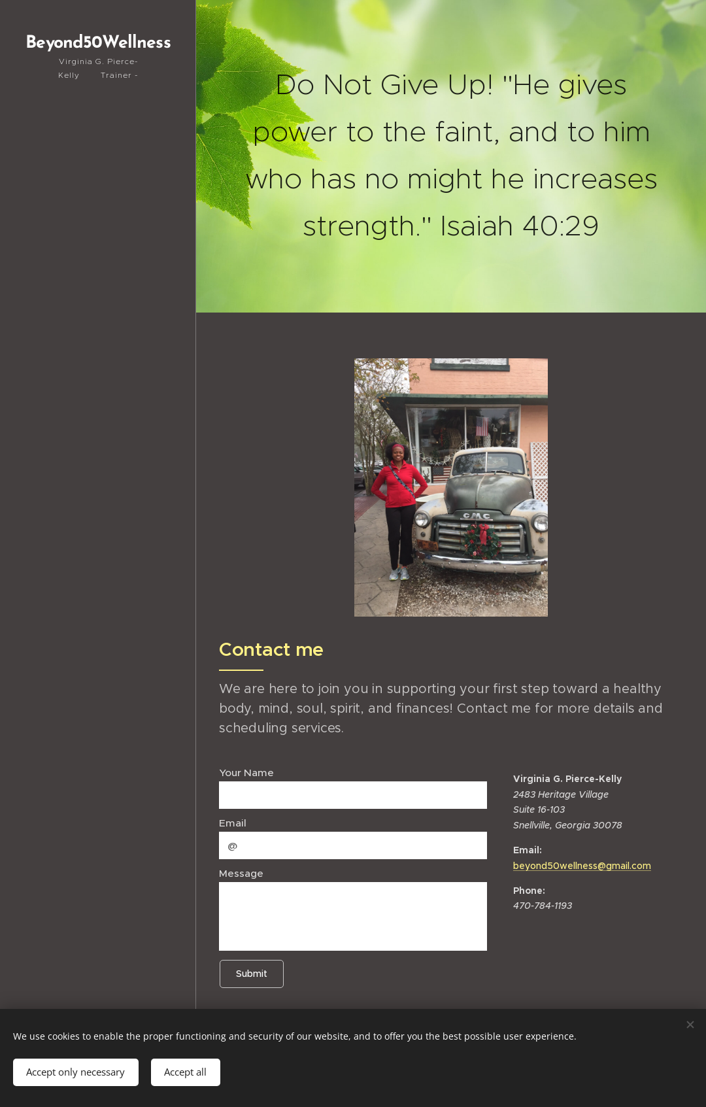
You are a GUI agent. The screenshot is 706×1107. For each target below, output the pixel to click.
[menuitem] (98, 397)
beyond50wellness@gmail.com (582, 866)
